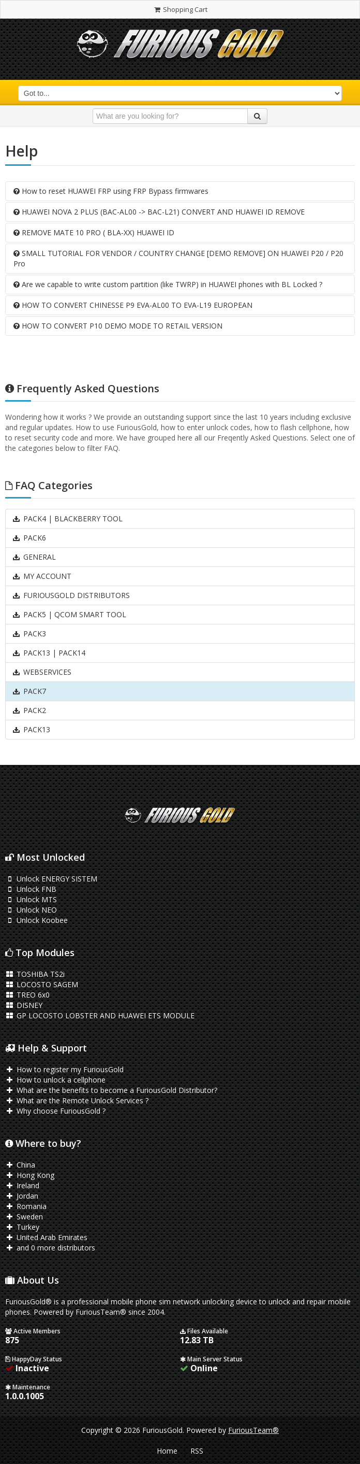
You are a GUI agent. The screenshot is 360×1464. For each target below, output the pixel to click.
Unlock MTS (31, 899)
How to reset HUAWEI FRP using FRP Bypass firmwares (110, 191)
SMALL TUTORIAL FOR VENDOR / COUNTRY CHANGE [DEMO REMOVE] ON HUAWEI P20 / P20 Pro (178, 258)
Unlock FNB (30, 889)
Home (167, 1451)
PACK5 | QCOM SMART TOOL (69, 614)
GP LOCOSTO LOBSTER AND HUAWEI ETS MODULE (99, 1015)
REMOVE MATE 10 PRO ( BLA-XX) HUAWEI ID (93, 232)
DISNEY (23, 1005)
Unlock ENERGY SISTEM (51, 879)
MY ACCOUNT (41, 576)
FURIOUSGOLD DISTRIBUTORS (71, 595)
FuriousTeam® (253, 1430)
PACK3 (29, 633)
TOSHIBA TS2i (35, 974)
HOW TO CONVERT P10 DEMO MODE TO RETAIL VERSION (117, 326)
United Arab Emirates (46, 1237)
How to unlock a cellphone (55, 1080)
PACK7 (29, 691)
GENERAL (34, 557)
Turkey (22, 1227)
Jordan (21, 1196)
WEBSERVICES (41, 672)
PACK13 (31, 729)
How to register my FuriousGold (64, 1069)
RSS (196, 1451)
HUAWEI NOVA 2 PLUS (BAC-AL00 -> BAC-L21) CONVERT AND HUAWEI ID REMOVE (159, 212)
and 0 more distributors (50, 1248)
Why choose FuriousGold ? (55, 1111)
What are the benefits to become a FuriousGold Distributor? (111, 1090)
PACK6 (29, 538)
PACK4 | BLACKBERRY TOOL (67, 518)
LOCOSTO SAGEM (41, 984)
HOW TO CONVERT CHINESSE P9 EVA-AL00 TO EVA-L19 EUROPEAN (132, 305)
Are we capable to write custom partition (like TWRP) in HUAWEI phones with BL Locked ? (167, 284)
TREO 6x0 (27, 995)
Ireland (22, 1185)
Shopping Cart (180, 9)
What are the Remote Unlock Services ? (76, 1100)
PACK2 (29, 710)
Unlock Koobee (36, 920)
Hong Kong (29, 1175)
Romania (26, 1206)
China (20, 1165)
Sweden (24, 1216)
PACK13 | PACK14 (48, 653)
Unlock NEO (31, 910)
